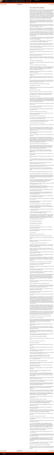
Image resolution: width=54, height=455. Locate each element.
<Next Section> (51, 4)
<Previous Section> (3, 4)
